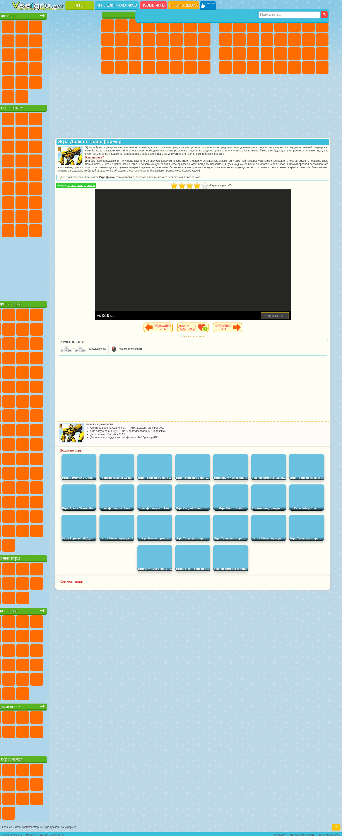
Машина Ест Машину (280, 53)
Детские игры (54, 609)
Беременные (204, 39)
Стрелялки (267, 67)
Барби (149, 25)
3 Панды (73, 145)
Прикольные (32, 67)
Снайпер (308, 39)
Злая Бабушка (73, 131)
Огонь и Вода (135, 25)
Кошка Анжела (107, 39)
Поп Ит (32, 39)
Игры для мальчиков (117, 5)
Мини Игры (46, 67)
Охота (322, 67)
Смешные (73, 39)
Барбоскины (46, 159)
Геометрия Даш (46, 39)
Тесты (162, 25)
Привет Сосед (18, 215)
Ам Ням (46, 145)
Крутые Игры (60, 81)
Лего (87, 131)
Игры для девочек (156, 14)
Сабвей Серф (18, 145)
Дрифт (322, 53)
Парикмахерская (162, 39)
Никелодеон (46, 81)
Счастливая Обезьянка (60, 173)
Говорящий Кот (60, 118)
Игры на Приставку (73, 95)
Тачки (87, 145)
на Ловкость (87, 25)
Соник (32, 159)
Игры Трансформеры (123, 191)
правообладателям (302, 833)
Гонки (294, 39)
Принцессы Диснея (176, 53)
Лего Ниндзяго (73, 118)
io (87, 39)
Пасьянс (60, 53)
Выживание (253, 53)
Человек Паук (87, 159)
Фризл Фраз (18, 173)
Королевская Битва (294, 25)
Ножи (87, 53)
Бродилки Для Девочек (190, 25)
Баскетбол (87, 81)
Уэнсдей (18, 229)
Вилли (18, 118)
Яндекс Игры (18, 39)
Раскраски (204, 25)
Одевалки (149, 39)
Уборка (121, 67)
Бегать (253, 67)
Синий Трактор (18, 187)
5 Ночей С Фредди (87, 118)
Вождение (18, 95)
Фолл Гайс (32, 187)
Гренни (46, 201)
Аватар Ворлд (60, 215)
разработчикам (329, 833)
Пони (107, 25)
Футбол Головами (32, 95)
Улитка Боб (18, 131)
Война (46, 95)
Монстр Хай (176, 25)
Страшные (18, 53)
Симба (73, 215)
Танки (267, 25)
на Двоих (73, 25)
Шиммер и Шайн (46, 173)
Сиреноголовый (46, 187)
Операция (149, 53)
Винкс (149, 67)
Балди (32, 201)
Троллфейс (46, 131)
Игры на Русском (73, 53)
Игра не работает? (213, 342)
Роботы (322, 39)
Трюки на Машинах (73, 67)
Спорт (60, 39)
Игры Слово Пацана (87, 215)
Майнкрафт (308, 25)
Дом (190, 67)
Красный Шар (32, 131)
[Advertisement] (54, 267)
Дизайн (107, 67)
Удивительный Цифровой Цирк (87, 229)
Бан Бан (32, 229)
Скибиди (46, 229)
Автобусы (225, 67)
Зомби (280, 25)
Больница (121, 53)
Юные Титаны (87, 173)
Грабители (267, 53)
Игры (79, 5)
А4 (18, 201)
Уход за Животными (176, 67)
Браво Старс (73, 187)
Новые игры (153, 5)
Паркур (308, 67)
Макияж (162, 53)
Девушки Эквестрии (121, 25)
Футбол (239, 25)
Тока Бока (46, 215)
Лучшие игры (53, 14)
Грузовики (267, 39)
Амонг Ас (60, 187)
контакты (280, 833)
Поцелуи (176, 39)
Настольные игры (54, 557)
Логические (32, 53)
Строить (60, 95)
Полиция (225, 53)
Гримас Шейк (60, 229)
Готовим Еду (162, 67)
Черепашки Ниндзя (225, 39)
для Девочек (32, 25)
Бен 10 (308, 53)
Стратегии (253, 25)
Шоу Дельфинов (60, 145)
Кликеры (46, 53)
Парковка (225, 25)
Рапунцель (107, 53)
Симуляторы (46, 25)
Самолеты (280, 67)
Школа (73, 81)
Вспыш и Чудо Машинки (18, 159)
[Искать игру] (289, 5)
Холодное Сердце (121, 39)
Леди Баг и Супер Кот (60, 131)
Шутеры (239, 67)
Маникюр (135, 53)
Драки (280, 39)
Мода (190, 53)
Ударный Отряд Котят (60, 159)
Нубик (87, 201)
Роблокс (73, 201)
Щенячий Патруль (46, 118)
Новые (18, 25)
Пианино (135, 67)
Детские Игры (60, 25)
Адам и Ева (32, 173)
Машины (322, 25)
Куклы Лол (204, 67)
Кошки (135, 39)
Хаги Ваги (60, 201)
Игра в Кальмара (87, 187)
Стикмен (253, 39)
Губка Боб (32, 118)
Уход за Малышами (204, 53)
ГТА (294, 53)
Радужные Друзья (32, 215)
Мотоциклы (239, 39)
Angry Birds (32, 145)
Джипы (294, 67)
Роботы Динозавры (239, 53)
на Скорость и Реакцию (60, 67)
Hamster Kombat (73, 229)
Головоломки (18, 81)
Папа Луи (190, 39)
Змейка (87, 67)
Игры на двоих (183, 5)
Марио (73, 159)
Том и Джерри (73, 173)
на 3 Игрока (32, 81)
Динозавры (18, 67)
